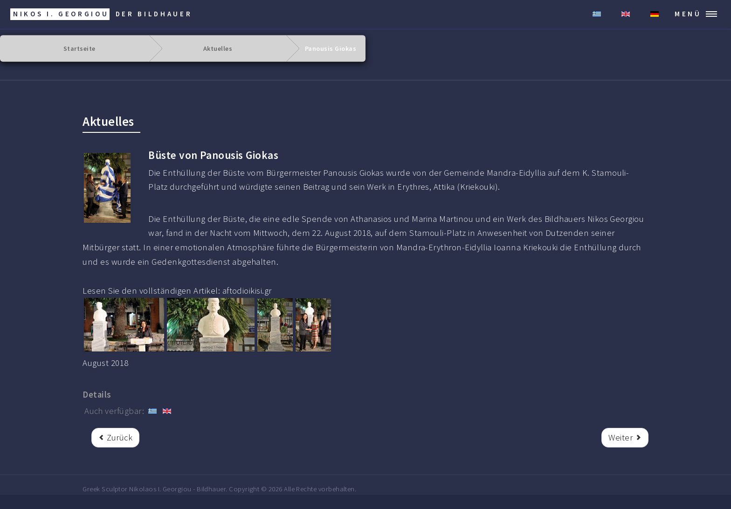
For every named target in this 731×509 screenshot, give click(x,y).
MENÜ (688, 13)
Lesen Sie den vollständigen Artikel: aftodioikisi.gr (177, 290)
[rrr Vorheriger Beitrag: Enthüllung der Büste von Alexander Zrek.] (115, 438)
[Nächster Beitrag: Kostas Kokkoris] (624, 438)
